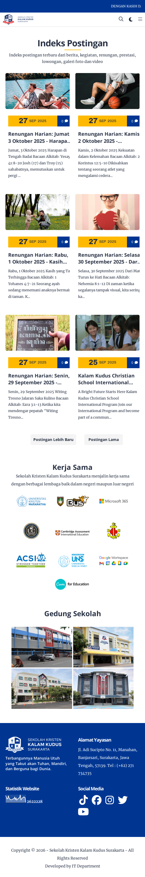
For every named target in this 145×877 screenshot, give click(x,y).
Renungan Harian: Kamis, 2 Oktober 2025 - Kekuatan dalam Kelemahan (109, 137)
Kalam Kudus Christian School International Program (106, 379)
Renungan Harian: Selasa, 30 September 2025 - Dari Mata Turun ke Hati (109, 258)
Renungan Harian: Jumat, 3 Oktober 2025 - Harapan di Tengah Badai (39, 137)
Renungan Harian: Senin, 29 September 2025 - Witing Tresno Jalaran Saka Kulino (39, 379)
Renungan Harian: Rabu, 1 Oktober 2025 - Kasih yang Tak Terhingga (38, 258)
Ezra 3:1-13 (31, 404)
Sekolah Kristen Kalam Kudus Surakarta (86, 850)
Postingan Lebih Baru (53, 439)
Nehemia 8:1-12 (91, 284)
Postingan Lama (103, 439)
